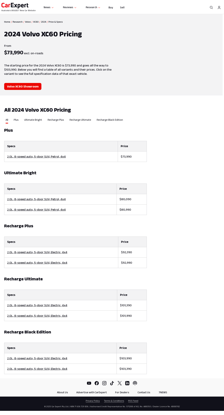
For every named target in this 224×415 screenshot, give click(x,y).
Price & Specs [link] (56, 21)
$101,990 (126, 315)
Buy (111, 7)
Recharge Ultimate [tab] (80, 119)
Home (7, 21)
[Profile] (219, 7)
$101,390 (126, 305)
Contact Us (144, 392)
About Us (62, 392)
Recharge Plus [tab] (56, 119)
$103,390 (125, 368)
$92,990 (126, 262)
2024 (43, 21)
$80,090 (125, 199)
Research (93, 7)
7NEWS (163, 392)
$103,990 (125, 358)
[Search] (211, 7)
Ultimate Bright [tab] (33, 119)
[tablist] (75, 120)
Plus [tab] (16, 119)
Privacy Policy (93, 400)
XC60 (36, 21)
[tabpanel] (75, 248)
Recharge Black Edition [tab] (110, 119)
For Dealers (122, 392)
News (49, 7)
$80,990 (125, 209)
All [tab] (7, 119)
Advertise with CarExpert (91, 392)
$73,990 (126, 156)
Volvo (28, 21)
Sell (122, 7)
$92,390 (126, 252)
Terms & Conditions (114, 400)
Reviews (70, 7)
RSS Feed (133, 400)
